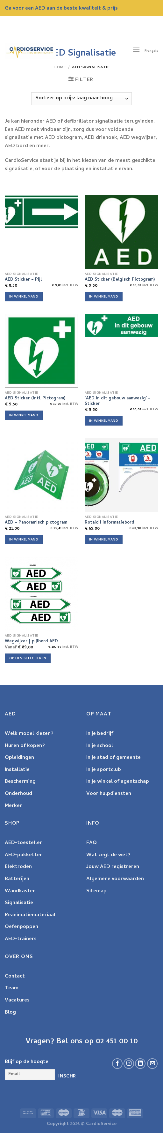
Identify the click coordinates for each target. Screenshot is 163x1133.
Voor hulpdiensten (108, 794)
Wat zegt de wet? (108, 855)
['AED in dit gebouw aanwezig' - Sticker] (121, 325)
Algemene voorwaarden (115, 879)
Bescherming (20, 782)
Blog (10, 1012)
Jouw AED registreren (112, 867)
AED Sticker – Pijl (23, 280)
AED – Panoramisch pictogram (36, 523)
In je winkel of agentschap (117, 782)
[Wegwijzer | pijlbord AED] (41, 594)
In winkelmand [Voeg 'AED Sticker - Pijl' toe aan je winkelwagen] (23, 297)
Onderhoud (18, 794)
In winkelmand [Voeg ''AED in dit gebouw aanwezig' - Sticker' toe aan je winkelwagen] (103, 421)
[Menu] (136, 51)
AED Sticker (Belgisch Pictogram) (120, 280)
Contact (15, 976)
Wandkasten (20, 891)
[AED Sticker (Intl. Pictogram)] (41, 351)
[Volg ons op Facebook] (117, 1063)
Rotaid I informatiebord (109, 523)
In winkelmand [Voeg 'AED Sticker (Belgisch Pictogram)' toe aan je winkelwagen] (103, 297)
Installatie (17, 770)
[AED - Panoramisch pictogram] (41, 475)
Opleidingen (19, 758)
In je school (99, 746)
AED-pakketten (24, 855)
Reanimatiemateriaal (30, 915)
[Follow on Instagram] (129, 1063)
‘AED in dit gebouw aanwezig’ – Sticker (118, 401)
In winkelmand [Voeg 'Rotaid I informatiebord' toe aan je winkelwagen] (103, 540)
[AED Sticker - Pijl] (41, 212)
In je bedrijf (99, 734)
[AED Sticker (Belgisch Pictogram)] (121, 232)
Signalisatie (19, 903)
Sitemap (96, 891)
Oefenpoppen (21, 927)
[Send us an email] (152, 1063)
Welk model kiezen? (29, 734)
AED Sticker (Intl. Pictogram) (35, 399)
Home (59, 67)
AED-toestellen (24, 843)
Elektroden (18, 867)
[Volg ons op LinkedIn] (140, 1063)
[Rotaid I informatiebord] (121, 475)
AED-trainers (21, 939)
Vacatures (17, 1000)
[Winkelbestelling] (81, 98)
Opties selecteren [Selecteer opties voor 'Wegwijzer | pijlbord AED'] (27, 658)
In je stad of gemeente (113, 758)
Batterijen (17, 879)
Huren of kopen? (25, 746)
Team (11, 988)
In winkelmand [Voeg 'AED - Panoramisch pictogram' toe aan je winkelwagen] (23, 540)
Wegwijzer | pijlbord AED (31, 642)
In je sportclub (103, 770)
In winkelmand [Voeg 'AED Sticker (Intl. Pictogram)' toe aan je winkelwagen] (23, 416)
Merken (14, 806)
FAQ (91, 843)
